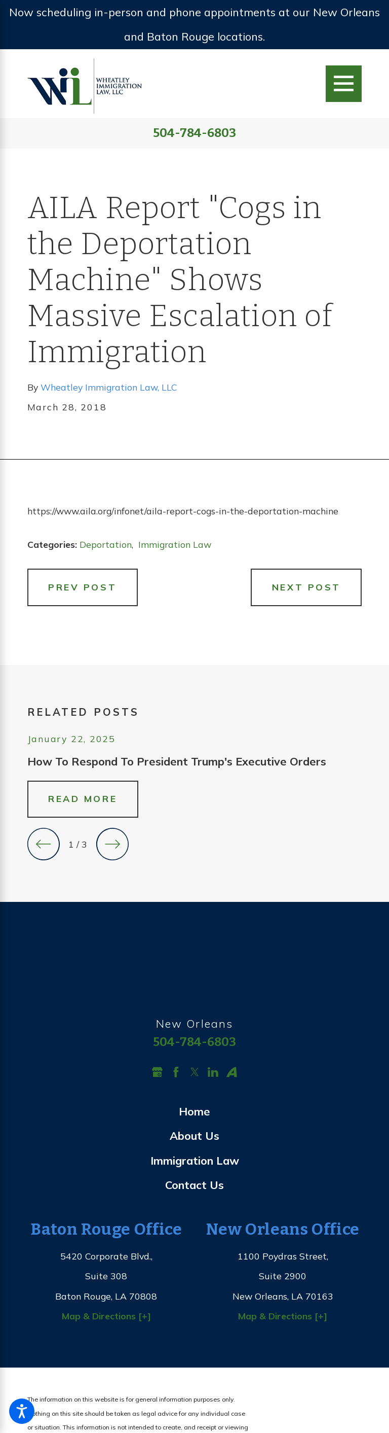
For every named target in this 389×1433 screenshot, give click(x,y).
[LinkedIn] (213, 1072)
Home (194, 1111)
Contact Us (194, 1185)
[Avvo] (231, 1072)
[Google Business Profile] (157, 1072)
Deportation (106, 544)
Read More (82, 798)
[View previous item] (43, 844)
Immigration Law (174, 544)
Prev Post (82, 586)
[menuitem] (194, 1112)
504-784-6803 (194, 133)
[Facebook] (176, 1072)
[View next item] (112, 844)
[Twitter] (194, 1072)
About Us (194, 1135)
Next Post (306, 586)
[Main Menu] (344, 83)
